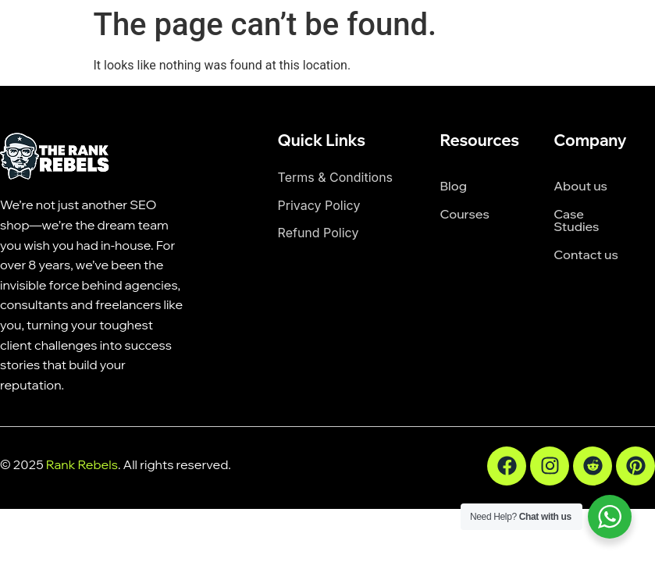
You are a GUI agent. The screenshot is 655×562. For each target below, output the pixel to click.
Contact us (586, 254)
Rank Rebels (82, 464)
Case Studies (576, 220)
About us (580, 186)
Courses (464, 214)
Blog (453, 186)
